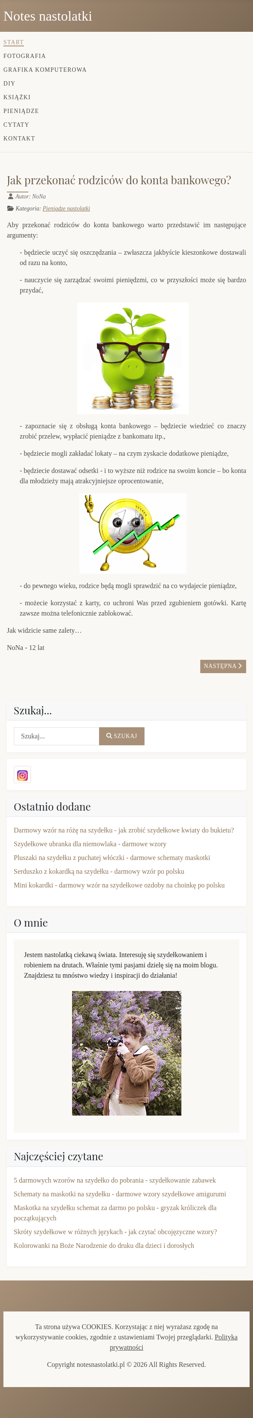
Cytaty (16, 125)
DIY (9, 83)
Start (13, 42)
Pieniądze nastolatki (66, 208)
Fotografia (24, 56)
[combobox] (56, 736)
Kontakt (19, 138)
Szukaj (121, 736)
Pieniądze (21, 111)
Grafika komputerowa (45, 70)
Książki (17, 97)
